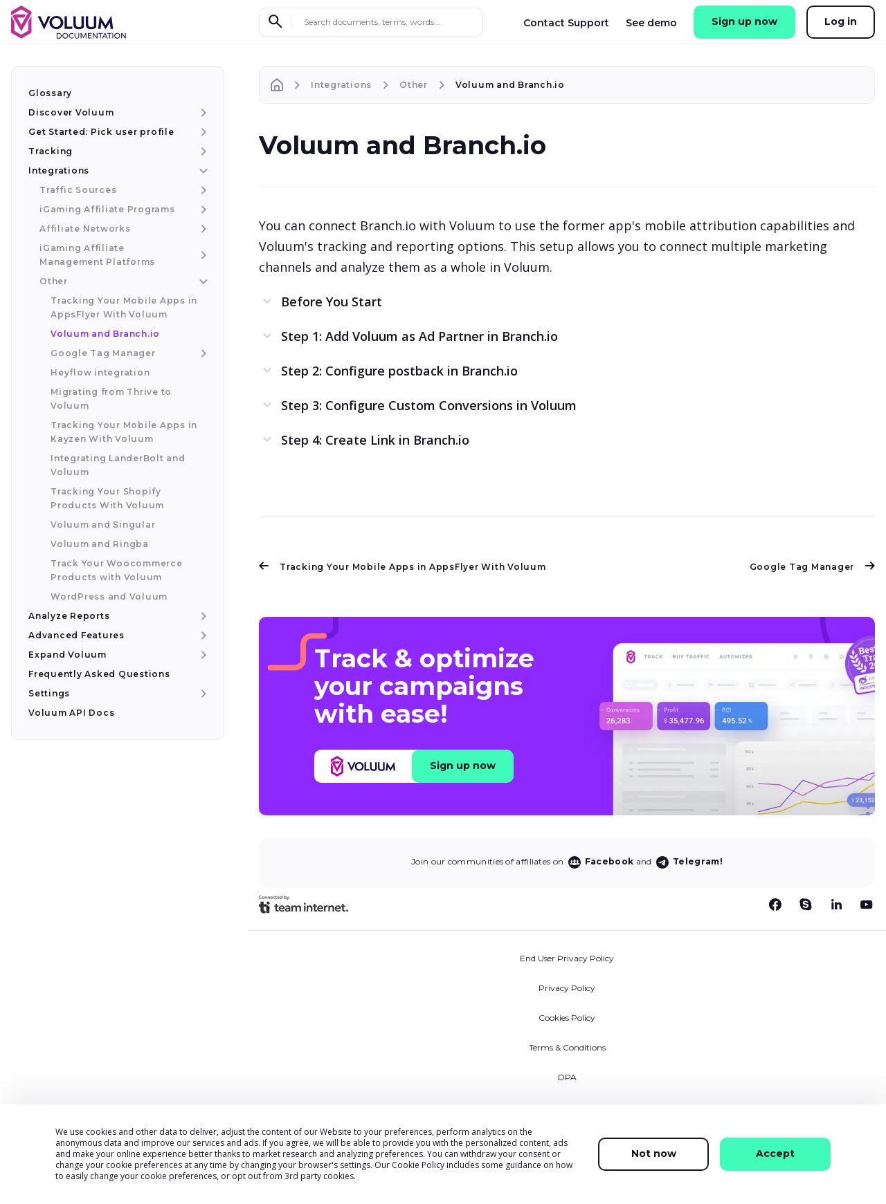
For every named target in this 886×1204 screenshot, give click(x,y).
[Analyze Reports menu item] (202, 616)
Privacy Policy (567, 988)
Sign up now (744, 21)
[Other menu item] (202, 281)
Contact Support (566, 23)
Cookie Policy (418, 1165)
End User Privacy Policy (567, 958)
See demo (651, 23)
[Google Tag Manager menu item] (202, 353)
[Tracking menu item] (202, 151)
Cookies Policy (567, 1017)
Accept (775, 1153)
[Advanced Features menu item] (202, 635)
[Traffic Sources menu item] (202, 190)
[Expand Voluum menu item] (202, 654)
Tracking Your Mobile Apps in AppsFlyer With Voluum (402, 567)
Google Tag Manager (813, 567)
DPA (567, 1077)
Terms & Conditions (567, 1047)
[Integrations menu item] (202, 170)
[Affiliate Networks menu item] (202, 228)
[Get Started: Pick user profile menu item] (202, 132)
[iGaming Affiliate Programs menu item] (202, 209)
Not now (653, 1153)
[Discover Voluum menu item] (202, 112)
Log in (840, 21)
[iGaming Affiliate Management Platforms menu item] (202, 255)
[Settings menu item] (202, 693)
